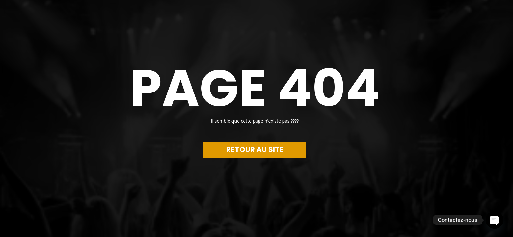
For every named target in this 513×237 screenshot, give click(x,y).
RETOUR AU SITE (255, 150)
